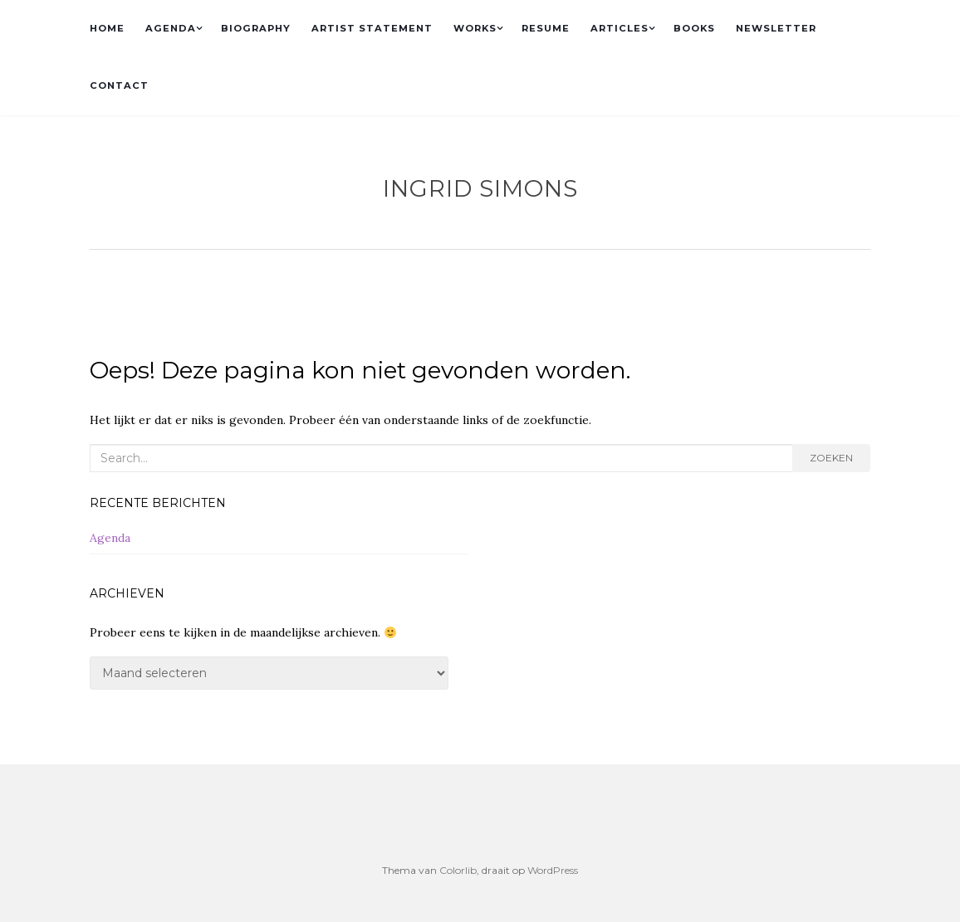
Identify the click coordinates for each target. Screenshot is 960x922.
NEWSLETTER (776, 28)
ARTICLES (619, 28)
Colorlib (458, 870)
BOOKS (694, 28)
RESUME (546, 28)
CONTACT (119, 85)
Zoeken (831, 457)
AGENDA (170, 28)
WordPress (552, 870)
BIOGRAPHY (256, 28)
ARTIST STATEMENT (372, 28)
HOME (107, 28)
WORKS (475, 28)
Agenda (110, 537)
